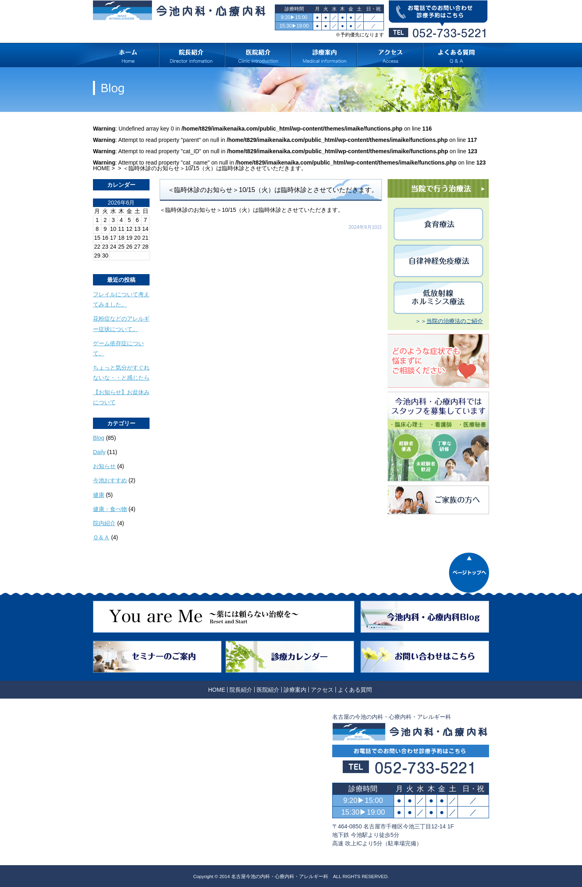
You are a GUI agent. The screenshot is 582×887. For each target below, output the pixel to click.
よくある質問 (355, 689)
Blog (98, 438)
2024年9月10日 (365, 227)
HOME (101, 168)
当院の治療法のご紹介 (454, 321)
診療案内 (295, 689)
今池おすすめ (110, 480)
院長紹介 (241, 689)
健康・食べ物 (110, 509)
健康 (98, 495)
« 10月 (101, 263)
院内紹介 (104, 523)
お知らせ (104, 466)
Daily (99, 452)
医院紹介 (268, 689)
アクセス (322, 689)
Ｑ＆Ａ (101, 537)
